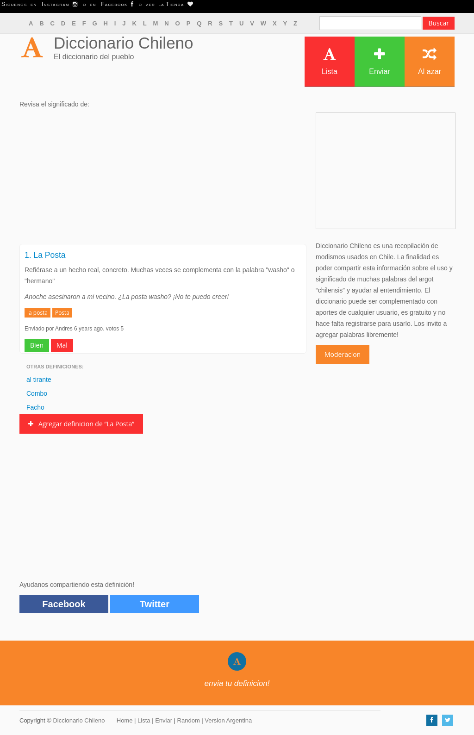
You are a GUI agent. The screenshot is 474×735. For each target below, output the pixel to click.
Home (125, 720)
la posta (37, 313)
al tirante (38, 379)
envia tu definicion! (237, 683)
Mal (62, 345)
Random (188, 720)
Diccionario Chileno (123, 43)
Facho (35, 407)
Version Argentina (228, 720)
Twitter (154, 604)
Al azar (429, 61)
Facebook (63, 604)
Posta (62, 313)
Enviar (379, 61)
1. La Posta (45, 255)
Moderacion (342, 354)
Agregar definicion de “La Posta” (81, 423)
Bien (37, 345)
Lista (329, 61)
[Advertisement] (162, 179)
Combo (36, 393)
